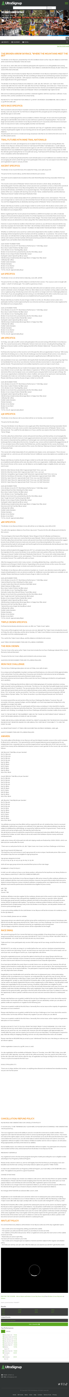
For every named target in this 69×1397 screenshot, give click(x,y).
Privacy (55, 1394)
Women (8, 1331)
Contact (40, 1394)
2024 (19, 1310)
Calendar (15, 42)
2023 (36, 1310)
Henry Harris (7, 1335)
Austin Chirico (7, 1343)
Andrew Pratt (7, 1345)
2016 (3, 1314)
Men (3, 1331)
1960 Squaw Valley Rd (8, 15)
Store (30, 1394)
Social (25, 42)
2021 (3, 1312)
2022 (52, 1310)
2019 (19, 1312)
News (26, 1394)
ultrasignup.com (12, 1377)
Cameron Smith (7, 1337)
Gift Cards (20, 1394)
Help (35, 1394)
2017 (52, 1312)
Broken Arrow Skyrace (55, 1296)
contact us (10, 1375)
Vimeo (3, 1298)
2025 (3, 1310)
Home (14, 1394)
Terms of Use (47, 1394)
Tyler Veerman (7, 1339)
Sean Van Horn (7, 1341)
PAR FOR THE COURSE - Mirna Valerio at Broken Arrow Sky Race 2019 (23, 1296)
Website (5, 42)
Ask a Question (34, 1324)
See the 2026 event (63, 46)
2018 (36, 1312)
